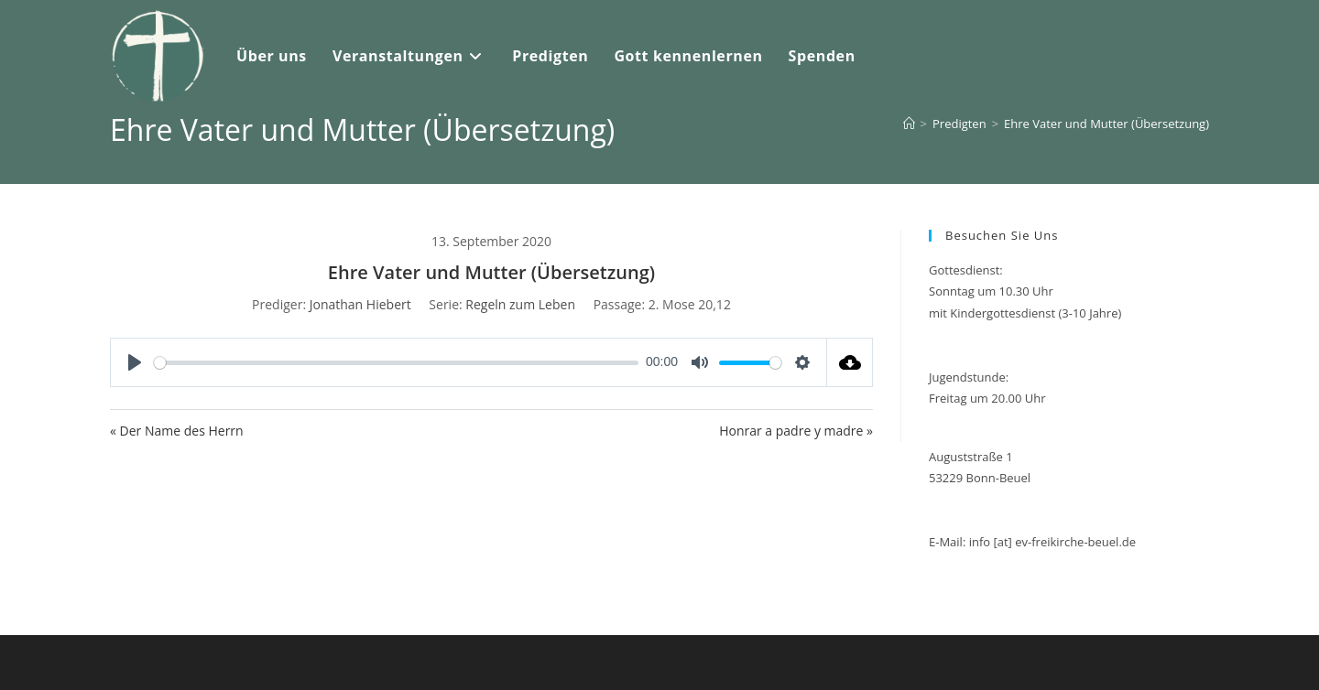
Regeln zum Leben (520, 304)
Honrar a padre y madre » (796, 430)
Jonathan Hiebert (360, 304)
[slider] (396, 363)
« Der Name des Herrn (177, 430)
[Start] (909, 123)
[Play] (134, 362)
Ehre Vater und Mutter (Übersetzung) (1106, 123)
